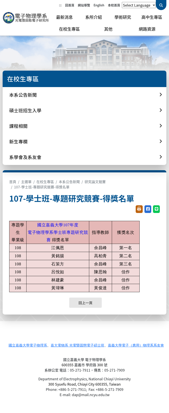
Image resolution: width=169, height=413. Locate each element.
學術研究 (122, 17)
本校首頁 (114, 5)
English (99, 5)
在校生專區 (69, 29)
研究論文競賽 (95, 181)
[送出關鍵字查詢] (161, 5)
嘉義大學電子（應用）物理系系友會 (136, 345)
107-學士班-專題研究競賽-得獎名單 (41, 187)
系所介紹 (93, 17)
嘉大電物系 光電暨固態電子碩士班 (77, 345)
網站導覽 (84, 5)
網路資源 (147, 29)
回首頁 (69, 5)
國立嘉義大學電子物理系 (28, 345)
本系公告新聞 (69, 181)
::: (60, 5)
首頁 (12, 181)
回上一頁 (85, 302)
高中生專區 (151, 17)
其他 (108, 29)
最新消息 (64, 17)
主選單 (26, 181)
